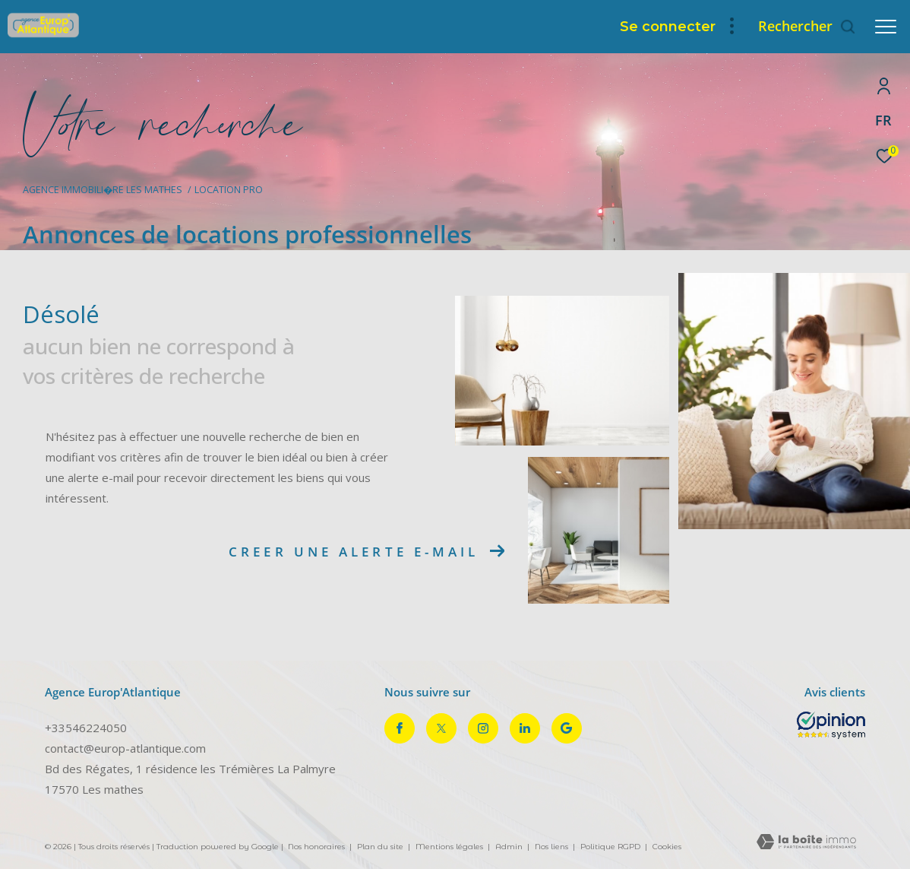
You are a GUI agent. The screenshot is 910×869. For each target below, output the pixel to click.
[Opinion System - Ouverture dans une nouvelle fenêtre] (831, 725)
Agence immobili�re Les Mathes (102, 189)
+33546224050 (86, 727)
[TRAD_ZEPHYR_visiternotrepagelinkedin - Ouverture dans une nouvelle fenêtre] (525, 728)
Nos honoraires (316, 847)
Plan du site (381, 847)
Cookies (666, 847)
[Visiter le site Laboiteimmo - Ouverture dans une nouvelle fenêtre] (806, 843)
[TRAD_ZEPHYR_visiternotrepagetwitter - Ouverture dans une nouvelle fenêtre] (441, 728)
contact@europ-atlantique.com (125, 748)
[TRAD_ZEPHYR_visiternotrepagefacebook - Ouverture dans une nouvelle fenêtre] (399, 728)
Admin (510, 847)
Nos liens (552, 847)
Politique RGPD (610, 847)
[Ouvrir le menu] (885, 26)
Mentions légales (450, 847)
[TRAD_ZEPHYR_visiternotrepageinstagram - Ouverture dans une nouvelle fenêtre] (483, 728)
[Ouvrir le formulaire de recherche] (807, 26)
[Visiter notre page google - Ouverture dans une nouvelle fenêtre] (566, 728)
